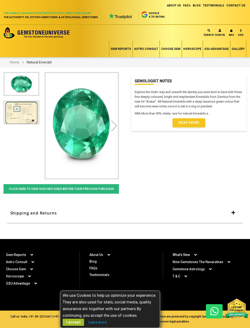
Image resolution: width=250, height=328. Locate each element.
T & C (176, 276)
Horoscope (192, 49)
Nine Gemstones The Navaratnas (198, 262)
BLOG (196, 5)
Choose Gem (170, 49)
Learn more (97, 322)
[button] (240, 33)
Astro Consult (146, 49)
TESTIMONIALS (213, 5)
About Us (96, 255)
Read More (189, 123)
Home (14, 62)
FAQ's (185, 5)
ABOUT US (172, 5)
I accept (73, 322)
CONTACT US (235, 5)
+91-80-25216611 (41, 316)
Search (209, 32)
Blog (93, 261)
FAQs (93, 268)
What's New (181, 255)
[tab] (125, 219)
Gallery (238, 49)
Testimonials (99, 275)
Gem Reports (121, 49)
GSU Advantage (216, 49)
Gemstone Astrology (189, 269)
